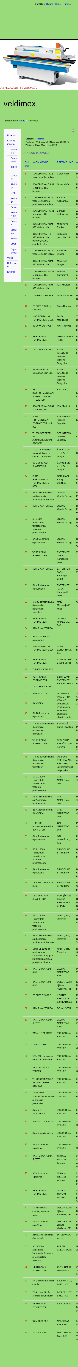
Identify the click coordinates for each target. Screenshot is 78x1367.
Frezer (14, 207)
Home (22, 120)
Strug (13, 244)
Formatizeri (14, 160)
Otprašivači (13, 251)
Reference (11, 265)
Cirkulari (14, 177)
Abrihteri (14, 186)
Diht (13, 193)
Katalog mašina (11, 142)
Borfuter (14, 200)
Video (10, 258)
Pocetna (11, 135)
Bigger (49, 4)
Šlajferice (14, 232)
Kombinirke (14, 214)
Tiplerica (14, 168)
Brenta (14, 238)
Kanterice (14, 151)
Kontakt (11, 272)
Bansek (14, 223)
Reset (58, 4)
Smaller (67, 4)
